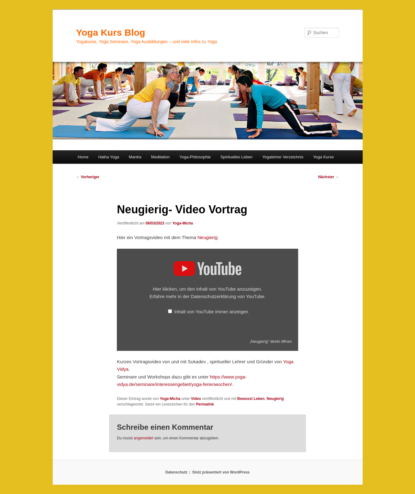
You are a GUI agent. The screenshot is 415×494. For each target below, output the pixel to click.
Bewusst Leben (251, 399)
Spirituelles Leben (236, 157)
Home (83, 157)
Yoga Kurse (323, 157)
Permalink (205, 404)
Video (196, 399)
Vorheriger (87, 177)
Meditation (160, 157)
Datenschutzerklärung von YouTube (227, 296)
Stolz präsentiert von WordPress (220, 472)
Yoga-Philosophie (195, 157)
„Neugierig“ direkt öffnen (270, 341)
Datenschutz (177, 472)
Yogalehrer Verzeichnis (282, 157)
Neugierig (207, 237)
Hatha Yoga (108, 157)
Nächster (328, 177)
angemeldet (143, 438)
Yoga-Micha (182, 223)
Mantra (135, 157)
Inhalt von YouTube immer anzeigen (211, 311)
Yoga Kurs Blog (110, 32)
